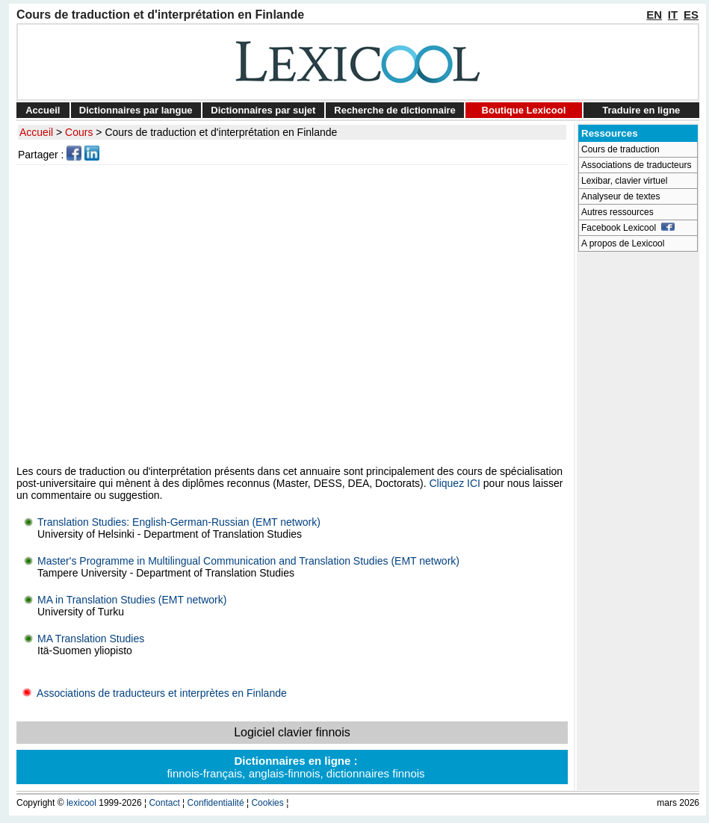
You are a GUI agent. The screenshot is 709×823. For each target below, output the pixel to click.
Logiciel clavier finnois (292, 732)
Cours (79, 132)
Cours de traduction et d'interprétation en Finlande (221, 132)
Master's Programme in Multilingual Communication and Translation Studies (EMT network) (248, 561)
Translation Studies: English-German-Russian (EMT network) (179, 522)
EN (654, 14)
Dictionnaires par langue (136, 110)
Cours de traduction (620, 149)
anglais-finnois (285, 773)
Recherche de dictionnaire (395, 110)
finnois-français (204, 773)
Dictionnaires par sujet (263, 110)
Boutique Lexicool (524, 110)
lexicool (81, 803)
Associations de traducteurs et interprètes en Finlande (151, 693)
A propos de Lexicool (622, 243)
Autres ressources (617, 212)
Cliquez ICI (454, 483)
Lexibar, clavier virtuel (624, 181)
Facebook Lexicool (628, 228)
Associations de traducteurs (636, 165)
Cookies (267, 803)
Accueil (42, 110)
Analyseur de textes (620, 196)
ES (691, 14)
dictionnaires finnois (375, 773)
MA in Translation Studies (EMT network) (131, 600)
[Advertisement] (140, 315)
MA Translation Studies (90, 639)
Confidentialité (216, 803)
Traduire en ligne (641, 110)
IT (673, 14)
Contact (164, 803)
